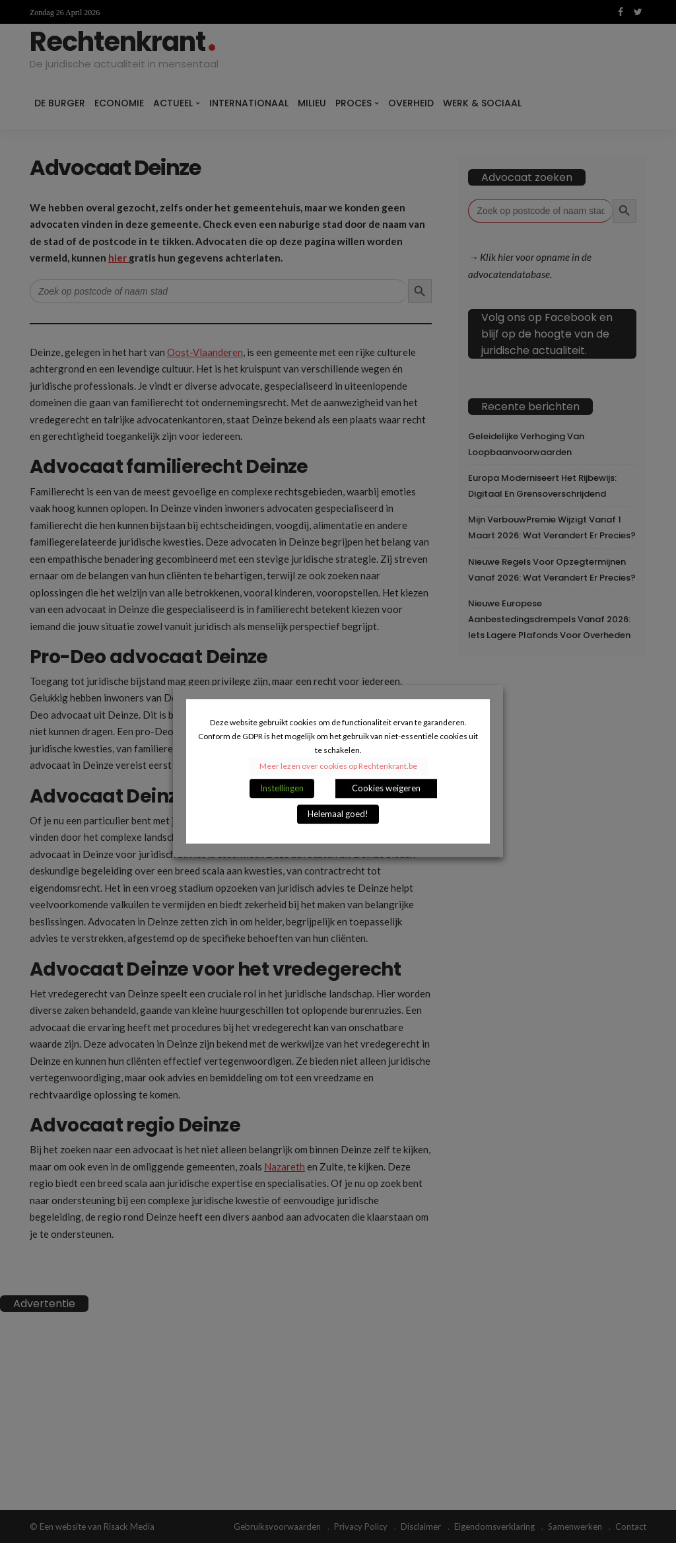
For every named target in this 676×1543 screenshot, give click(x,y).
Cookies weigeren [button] (386, 788)
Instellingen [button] (282, 788)
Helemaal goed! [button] (338, 814)
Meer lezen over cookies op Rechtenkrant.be (338, 767)
